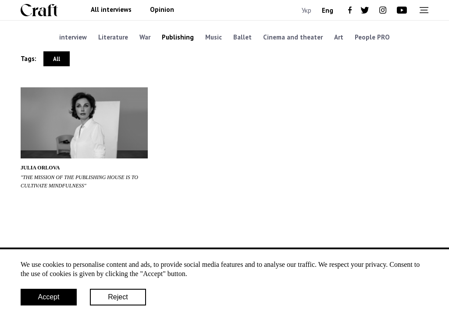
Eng (327, 10)
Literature (113, 37)
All (56, 59)
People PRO (372, 37)
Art (338, 37)
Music (213, 37)
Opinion (162, 10)
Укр (306, 10)
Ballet (242, 37)
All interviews (111, 10)
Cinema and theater (293, 37)
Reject (118, 297)
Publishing (178, 37)
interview (73, 37)
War (144, 37)
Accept (49, 297)
